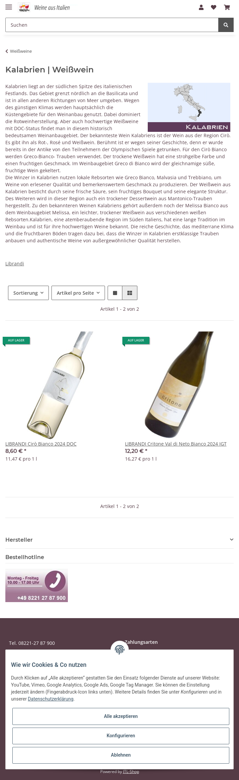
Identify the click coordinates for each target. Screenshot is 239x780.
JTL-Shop (131, 771)
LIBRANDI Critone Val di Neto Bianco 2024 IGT (176, 444)
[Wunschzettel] (213, 7)
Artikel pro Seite (75, 293)
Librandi (14, 263)
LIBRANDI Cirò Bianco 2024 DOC (41, 444)
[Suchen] (112, 25)
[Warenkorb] (227, 7)
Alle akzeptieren (121, 716)
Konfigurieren (121, 735)
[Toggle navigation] (8, 4)
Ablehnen (121, 755)
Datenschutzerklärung (50, 699)
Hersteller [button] (19, 540)
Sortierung (25, 293)
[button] (201, 7)
